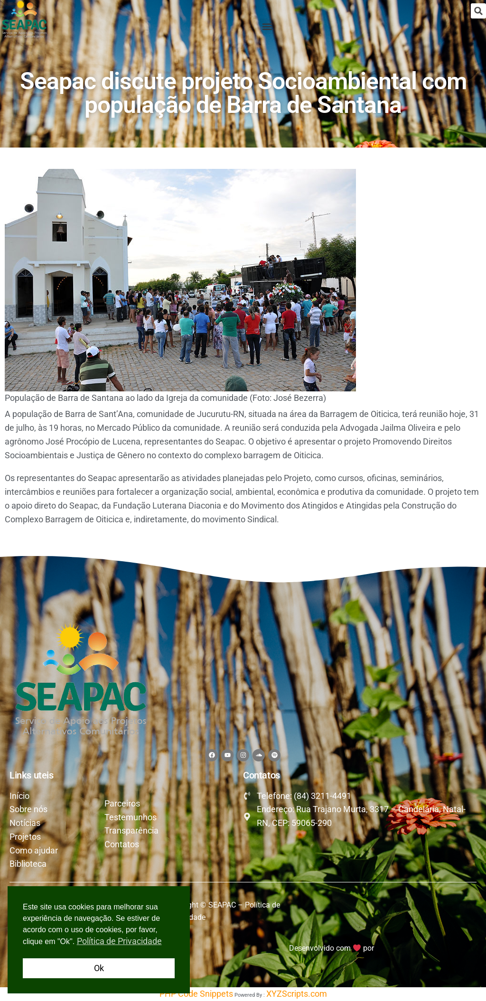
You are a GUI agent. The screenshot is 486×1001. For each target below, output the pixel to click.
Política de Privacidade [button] (119, 941)
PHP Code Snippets (196, 994)
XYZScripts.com (296, 994)
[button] (478, 11)
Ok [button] (99, 968)
